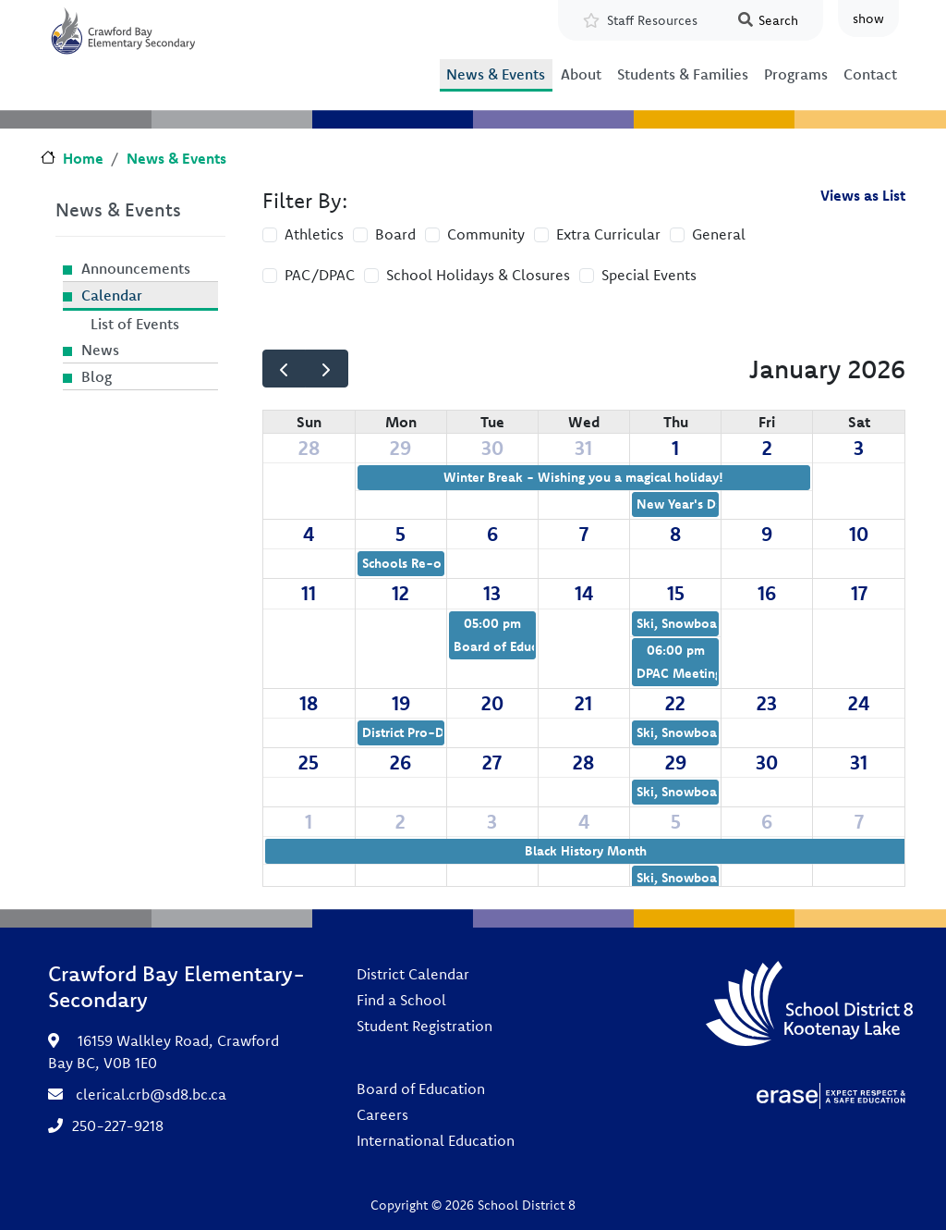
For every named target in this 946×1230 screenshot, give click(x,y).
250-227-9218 (118, 1125)
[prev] (284, 368)
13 (492, 593)
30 (492, 448)
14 (584, 593)
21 (583, 703)
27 (492, 762)
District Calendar (413, 974)
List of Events (135, 323)
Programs (796, 74)
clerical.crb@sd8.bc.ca (151, 1094)
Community (486, 234)
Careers (382, 1114)
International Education (436, 1140)
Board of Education (421, 1088)
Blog (96, 376)
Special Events (649, 274)
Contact (870, 74)
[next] (326, 368)
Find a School (401, 999)
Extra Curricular (608, 234)
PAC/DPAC (320, 274)
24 (858, 703)
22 (675, 703)
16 (767, 593)
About (581, 74)
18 (308, 703)
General (719, 234)
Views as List (862, 195)
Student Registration (424, 1025)
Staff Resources (652, 20)
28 (309, 448)
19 (401, 703)
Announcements (135, 268)
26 (400, 762)
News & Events (495, 74)
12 (400, 593)
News (100, 349)
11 (308, 593)
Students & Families (682, 74)
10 (858, 534)
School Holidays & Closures (478, 274)
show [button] (868, 18)
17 (859, 593)
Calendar (111, 295)
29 (400, 448)
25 (308, 762)
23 (767, 703)
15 (676, 593)
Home (83, 158)
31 (583, 448)
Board (395, 234)
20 (492, 703)
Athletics (314, 234)
